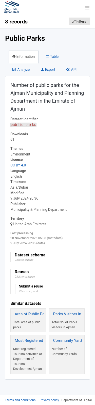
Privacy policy (50, 400)
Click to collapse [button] (25, 276)
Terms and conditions (20, 400)
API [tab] (71, 70)
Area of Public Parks (32, 314)
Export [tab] (48, 70)
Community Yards (68, 340)
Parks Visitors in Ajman (73, 314)
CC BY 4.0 (18, 165)
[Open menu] (87, 7)
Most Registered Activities (37, 340)
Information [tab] (23, 57)
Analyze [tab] (21, 70)
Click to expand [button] (24, 260)
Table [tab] (52, 57)
